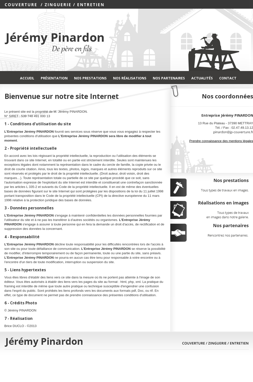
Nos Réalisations (129, 78)
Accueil (27, 78)
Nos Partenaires (169, 78)
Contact (227, 78)
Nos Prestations (90, 78)
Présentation (54, 78)
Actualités (202, 78)
